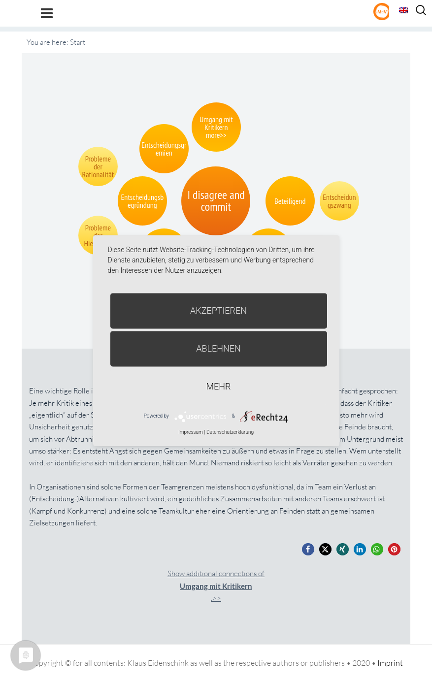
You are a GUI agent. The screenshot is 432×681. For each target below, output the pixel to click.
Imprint (390, 663)
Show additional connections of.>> (216, 586)
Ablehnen (218, 348)
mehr (218, 386)
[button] (308, 549)
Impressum (190, 432)
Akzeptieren (218, 310)
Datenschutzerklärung (230, 432)
